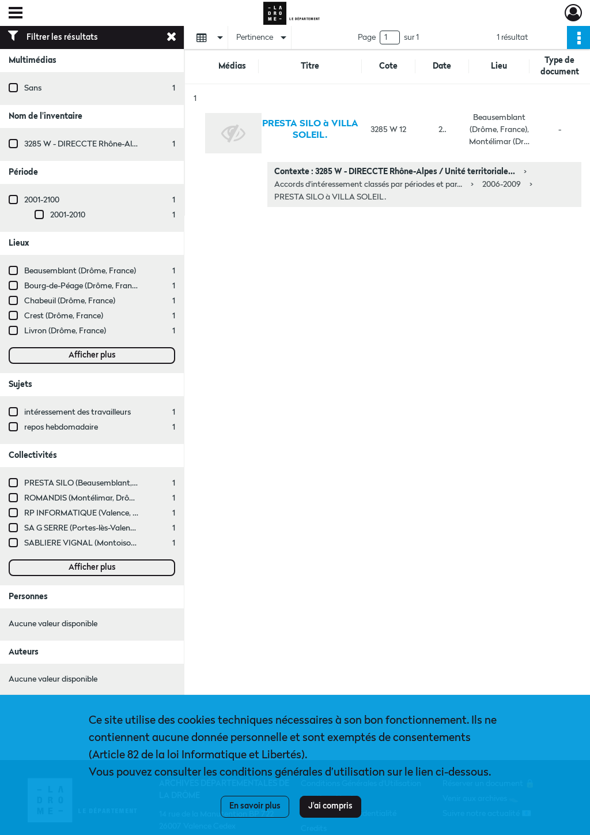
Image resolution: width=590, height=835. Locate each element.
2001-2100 (41, 200)
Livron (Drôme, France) (65, 331)
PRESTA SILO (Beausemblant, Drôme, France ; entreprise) (127, 483)
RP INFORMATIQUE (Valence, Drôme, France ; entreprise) (126, 513)
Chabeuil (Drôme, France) (69, 301)
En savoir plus (255, 806)
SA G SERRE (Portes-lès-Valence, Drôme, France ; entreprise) (131, 528)
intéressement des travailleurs (77, 412)
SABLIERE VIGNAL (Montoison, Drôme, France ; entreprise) (129, 543)
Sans (32, 88)
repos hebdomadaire (61, 427)
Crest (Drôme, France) (63, 316)
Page (367, 37)
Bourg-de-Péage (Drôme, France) (83, 286)
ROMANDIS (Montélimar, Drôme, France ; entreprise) (118, 498)
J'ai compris (330, 806)
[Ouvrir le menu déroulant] (15, 14)
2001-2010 (67, 215)
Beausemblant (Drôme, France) (80, 271)
